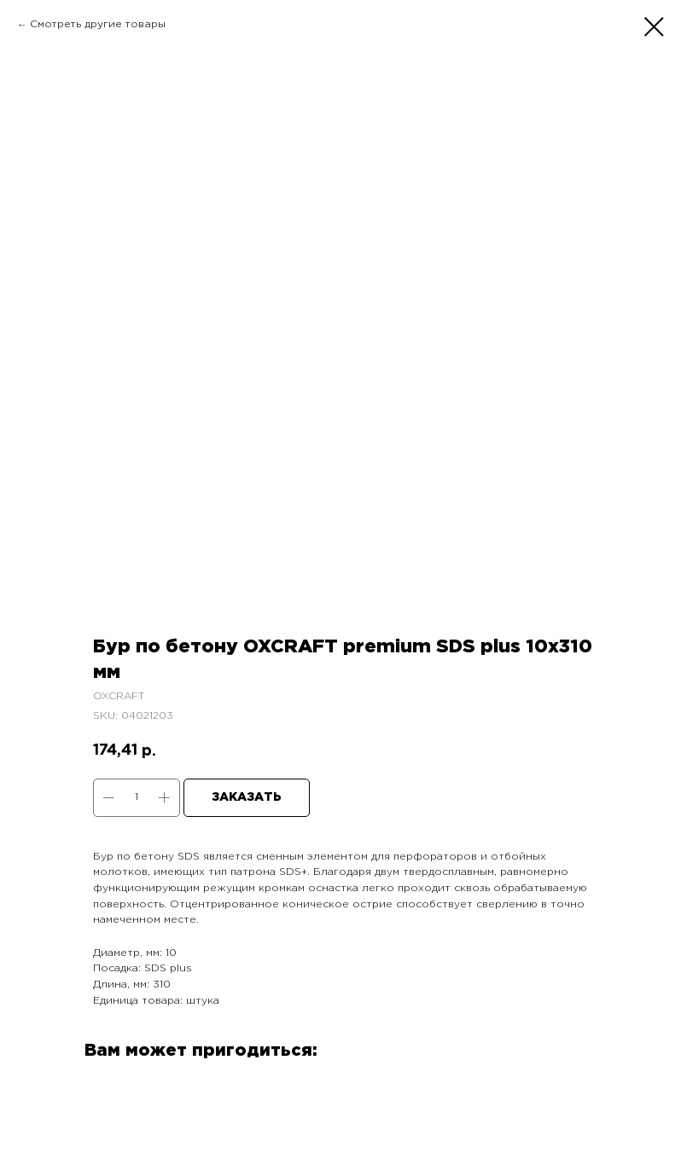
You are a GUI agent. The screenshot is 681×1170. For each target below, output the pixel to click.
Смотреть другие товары (98, 24)
